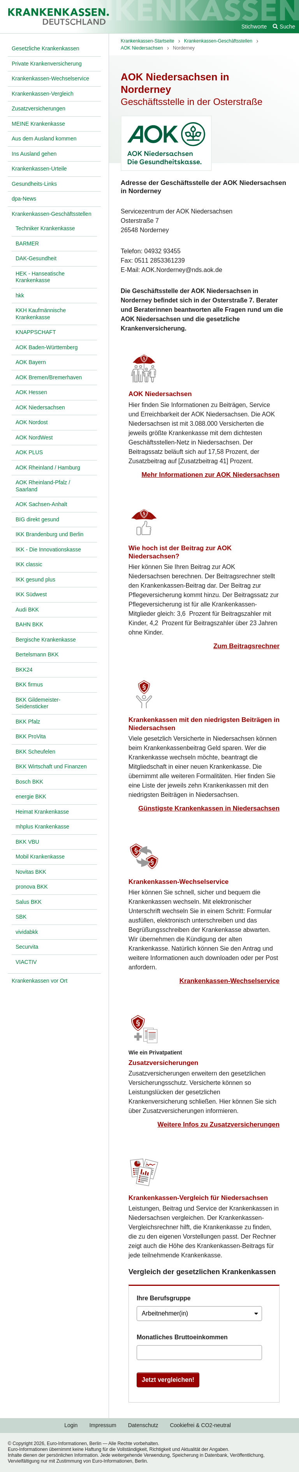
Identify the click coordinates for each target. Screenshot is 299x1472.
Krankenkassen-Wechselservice (178, 881)
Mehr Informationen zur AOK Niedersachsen (211, 474)
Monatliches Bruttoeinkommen (182, 1337)
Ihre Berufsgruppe (164, 1298)
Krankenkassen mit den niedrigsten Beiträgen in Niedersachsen (204, 724)
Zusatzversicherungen (163, 1063)
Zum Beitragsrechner (246, 646)
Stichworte (254, 26)
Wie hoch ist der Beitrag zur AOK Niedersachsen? (180, 552)
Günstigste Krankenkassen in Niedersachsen (209, 808)
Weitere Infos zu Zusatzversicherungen (219, 1124)
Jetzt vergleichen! (168, 1379)
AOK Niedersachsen (160, 394)
